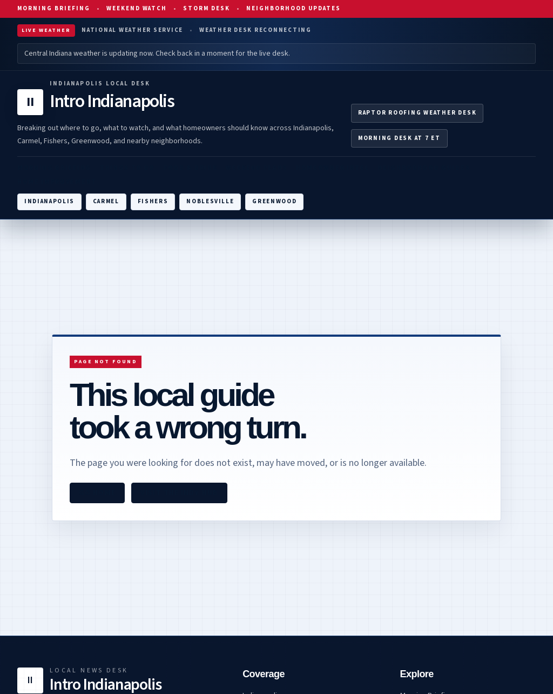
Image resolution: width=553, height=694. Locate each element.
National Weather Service (132, 30)
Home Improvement (57, 181)
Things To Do (127, 167)
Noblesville (210, 201)
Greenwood (274, 201)
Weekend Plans (256, 167)
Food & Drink (190, 167)
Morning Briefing (53, 8)
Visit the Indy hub (179, 493)
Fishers (153, 201)
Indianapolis (49, 201)
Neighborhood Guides (423, 167)
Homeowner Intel (332, 167)
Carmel (106, 201)
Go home (97, 493)
